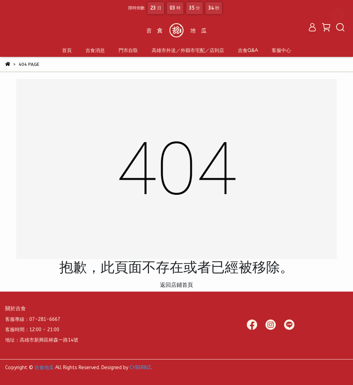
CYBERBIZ (140, 368)
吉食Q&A (248, 50)
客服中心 (281, 50)
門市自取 (128, 50)
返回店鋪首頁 (176, 285)
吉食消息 (95, 50)
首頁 (67, 50)
